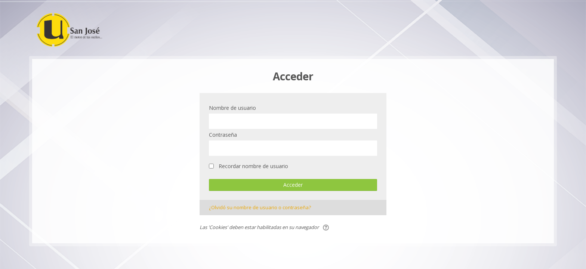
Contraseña (223, 134)
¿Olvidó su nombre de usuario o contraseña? (260, 207)
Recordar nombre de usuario (253, 166)
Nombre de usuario (232, 107)
